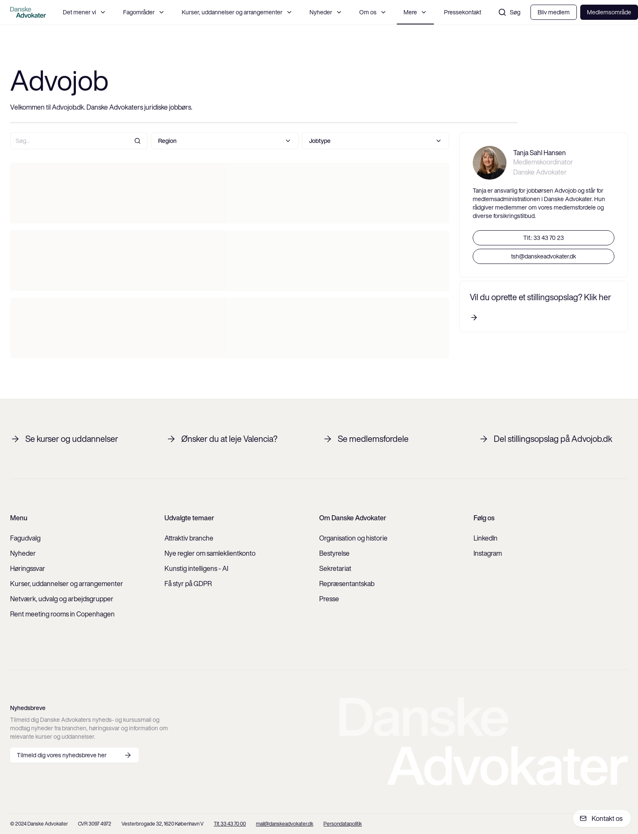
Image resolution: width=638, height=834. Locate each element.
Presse (329, 598)
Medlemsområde (609, 12)
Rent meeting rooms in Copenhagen (62, 614)
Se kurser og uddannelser (64, 439)
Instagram (488, 553)
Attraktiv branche (188, 538)
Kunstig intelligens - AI (196, 568)
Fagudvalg (25, 538)
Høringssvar (27, 568)
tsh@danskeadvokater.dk (543, 256)
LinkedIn (486, 538)
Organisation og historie (353, 538)
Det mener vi (84, 12)
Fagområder (144, 12)
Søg (509, 12)
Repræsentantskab (346, 583)
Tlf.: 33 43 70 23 (543, 238)
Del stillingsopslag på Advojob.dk (545, 439)
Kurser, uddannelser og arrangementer (237, 12)
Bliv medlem (554, 12)
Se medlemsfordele (366, 439)
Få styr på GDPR (188, 583)
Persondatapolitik (342, 823)
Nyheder (326, 12)
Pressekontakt (462, 12)
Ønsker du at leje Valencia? (221, 439)
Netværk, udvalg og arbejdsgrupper (61, 598)
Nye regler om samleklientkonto (210, 553)
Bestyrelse (334, 553)
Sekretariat (335, 568)
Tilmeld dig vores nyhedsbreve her (74, 755)
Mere (415, 12)
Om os (373, 12)
